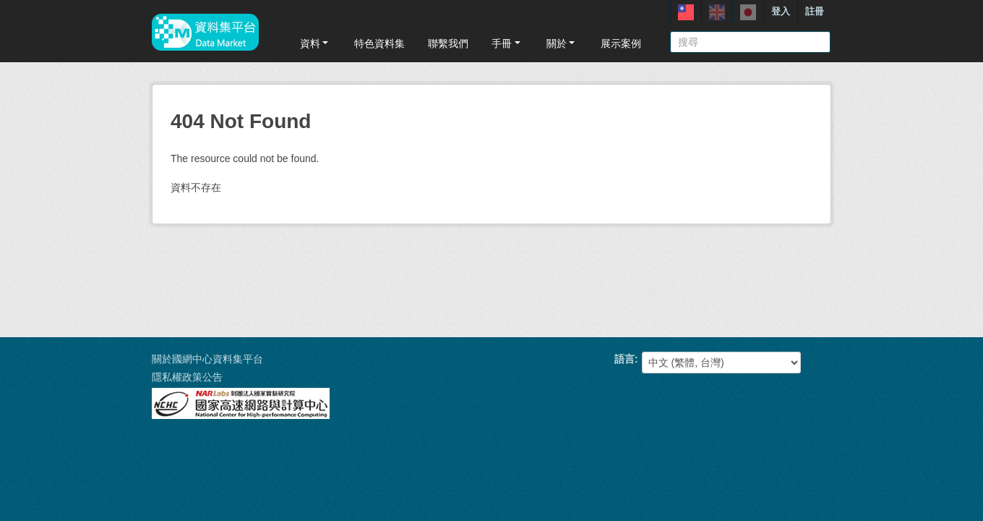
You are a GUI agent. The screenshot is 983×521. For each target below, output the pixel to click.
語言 (624, 359)
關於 (562, 43)
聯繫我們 (448, 43)
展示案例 (621, 43)
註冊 (814, 11)
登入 (780, 11)
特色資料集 (379, 43)
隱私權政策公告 (187, 377)
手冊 (507, 43)
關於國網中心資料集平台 (207, 359)
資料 (315, 43)
